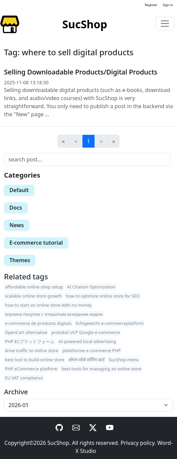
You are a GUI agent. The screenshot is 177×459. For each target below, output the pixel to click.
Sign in (168, 5)
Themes (19, 260)
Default (19, 190)
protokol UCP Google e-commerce (85, 332)
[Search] (87, 159)
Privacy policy (138, 443)
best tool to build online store (35, 360)
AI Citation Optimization (91, 287)
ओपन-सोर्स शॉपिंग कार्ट (86, 360)
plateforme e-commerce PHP (91, 350)
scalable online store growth (33, 296)
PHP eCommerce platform (31, 369)
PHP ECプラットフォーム (30, 341)
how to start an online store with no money (48, 305)
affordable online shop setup (34, 287)
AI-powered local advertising (87, 341)
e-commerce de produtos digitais (38, 323)
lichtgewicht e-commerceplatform (110, 323)
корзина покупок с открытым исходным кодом (54, 314)
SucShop (58, 443)
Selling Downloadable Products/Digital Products (80, 71)
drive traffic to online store (32, 350)
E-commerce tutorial (36, 242)
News (16, 225)
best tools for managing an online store (101, 369)
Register (151, 5)
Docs (15, 207)
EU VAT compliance (24, 378)
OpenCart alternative (26, 332)
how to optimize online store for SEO (103, 296)
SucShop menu (124, 360)
